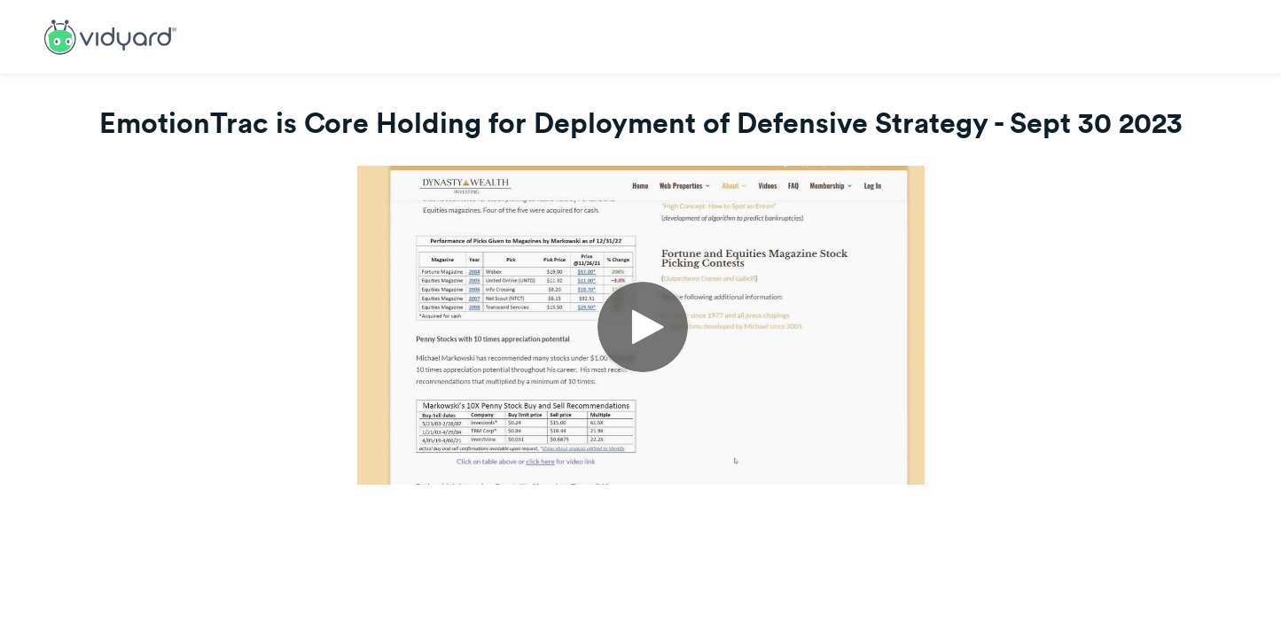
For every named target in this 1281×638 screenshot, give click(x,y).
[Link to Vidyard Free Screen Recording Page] (110, 35)
